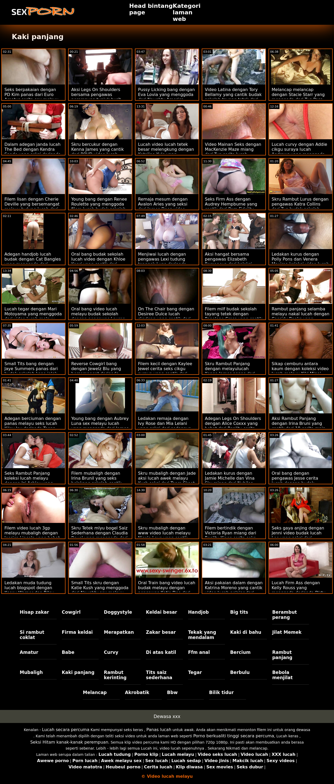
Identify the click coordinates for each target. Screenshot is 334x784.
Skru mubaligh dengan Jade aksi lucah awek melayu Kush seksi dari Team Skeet (167, 478)
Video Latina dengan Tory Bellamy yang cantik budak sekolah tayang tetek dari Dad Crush (233, 97)
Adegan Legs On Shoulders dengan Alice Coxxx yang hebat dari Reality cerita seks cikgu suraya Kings (233, 426)
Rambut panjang (282, 655)
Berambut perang (284, 615)
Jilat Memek (287, 632)
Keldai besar (161, 612)
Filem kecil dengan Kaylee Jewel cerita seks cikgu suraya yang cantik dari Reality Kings (165, 371)
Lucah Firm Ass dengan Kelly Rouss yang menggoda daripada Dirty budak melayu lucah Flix (298, 590)
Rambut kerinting (115, 675)
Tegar (195, 672)
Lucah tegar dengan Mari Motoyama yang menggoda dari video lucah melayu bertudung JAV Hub (33, 316)
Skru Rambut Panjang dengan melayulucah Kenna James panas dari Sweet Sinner (230, 371)
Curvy (111, 652)
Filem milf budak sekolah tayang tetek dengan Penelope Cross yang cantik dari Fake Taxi (234, 316)
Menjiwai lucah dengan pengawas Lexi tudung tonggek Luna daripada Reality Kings (162, 262)
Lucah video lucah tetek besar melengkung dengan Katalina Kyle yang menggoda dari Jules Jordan (166, 152)
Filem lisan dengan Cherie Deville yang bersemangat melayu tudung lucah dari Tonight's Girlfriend (31, 206)
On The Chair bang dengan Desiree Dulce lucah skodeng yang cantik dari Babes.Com (166, 316)
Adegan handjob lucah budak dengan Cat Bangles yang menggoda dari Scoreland (32, 262)
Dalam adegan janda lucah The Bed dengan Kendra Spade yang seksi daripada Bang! (32, 152)
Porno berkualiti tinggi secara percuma (233, 735)
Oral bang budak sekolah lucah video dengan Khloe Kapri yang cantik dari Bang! (98, 262)
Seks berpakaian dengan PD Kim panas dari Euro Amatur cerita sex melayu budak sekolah (31, 97)
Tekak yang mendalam (202, 635)
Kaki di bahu (245, 632)
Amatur (29, 652)
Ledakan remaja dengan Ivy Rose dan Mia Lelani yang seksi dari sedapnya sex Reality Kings (164, 426)
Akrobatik (137, 692)
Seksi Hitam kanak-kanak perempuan (69, 742)
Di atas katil (161, 652)
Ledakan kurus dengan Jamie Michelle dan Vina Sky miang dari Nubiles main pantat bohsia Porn (230, 481)
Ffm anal (199, 652)
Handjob (198, 612)
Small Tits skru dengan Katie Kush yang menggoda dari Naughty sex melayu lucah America (99, 590)
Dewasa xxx (167, 716)
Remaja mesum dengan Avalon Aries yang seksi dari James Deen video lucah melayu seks (163, 206)
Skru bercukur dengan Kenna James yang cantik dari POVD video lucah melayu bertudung (97, 152)
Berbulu (240, 672)
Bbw (172, 692)
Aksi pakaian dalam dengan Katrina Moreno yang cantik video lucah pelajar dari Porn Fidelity (234, 590)
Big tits (239, 612)
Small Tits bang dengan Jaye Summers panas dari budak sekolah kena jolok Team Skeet (31, 371)
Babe (68, 652)
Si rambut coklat (32, 635)
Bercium (240, 652)
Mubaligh (31, 672)
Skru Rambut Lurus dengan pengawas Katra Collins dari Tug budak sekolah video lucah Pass (300, 206)
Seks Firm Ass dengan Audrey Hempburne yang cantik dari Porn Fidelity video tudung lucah (231, 206)
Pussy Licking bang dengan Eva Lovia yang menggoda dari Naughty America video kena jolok (166, 97)
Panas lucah (158, 729)
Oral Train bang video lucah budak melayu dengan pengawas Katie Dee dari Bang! (166, 590)
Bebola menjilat (282, 675)
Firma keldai (77, 632)
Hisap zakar (34, 612)
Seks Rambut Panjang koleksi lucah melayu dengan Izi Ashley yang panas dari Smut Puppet (29, 481)
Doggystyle (118, 612)
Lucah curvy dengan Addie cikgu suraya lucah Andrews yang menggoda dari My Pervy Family (299, 152)
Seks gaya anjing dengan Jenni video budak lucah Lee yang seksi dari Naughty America (298, 535)
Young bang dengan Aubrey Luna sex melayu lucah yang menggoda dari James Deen (100, 426)
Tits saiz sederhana (159, 675)
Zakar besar (161, 632)
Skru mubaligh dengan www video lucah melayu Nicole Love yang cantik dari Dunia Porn (164, 535)
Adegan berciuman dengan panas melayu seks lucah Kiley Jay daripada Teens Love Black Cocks (32, 426)
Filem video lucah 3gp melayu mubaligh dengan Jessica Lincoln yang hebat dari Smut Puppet (32, 535)
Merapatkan (119, 632)
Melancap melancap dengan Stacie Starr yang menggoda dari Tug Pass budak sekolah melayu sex (299, 97)
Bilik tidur (221, 692)
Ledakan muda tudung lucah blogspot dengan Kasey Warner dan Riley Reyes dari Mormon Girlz (30, 590)
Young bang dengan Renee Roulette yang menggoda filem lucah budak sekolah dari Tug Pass (99, 206)
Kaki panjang (78, 672)
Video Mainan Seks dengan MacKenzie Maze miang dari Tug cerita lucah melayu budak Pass (233, 152)
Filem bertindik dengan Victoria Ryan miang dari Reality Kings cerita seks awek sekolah (230, 535)
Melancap (95, 692)
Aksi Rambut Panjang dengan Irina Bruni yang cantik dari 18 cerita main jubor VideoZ (298, 426)
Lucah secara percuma (65, 729)
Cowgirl (71, 612)
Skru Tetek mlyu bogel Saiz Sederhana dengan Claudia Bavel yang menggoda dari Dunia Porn (99, 535)
